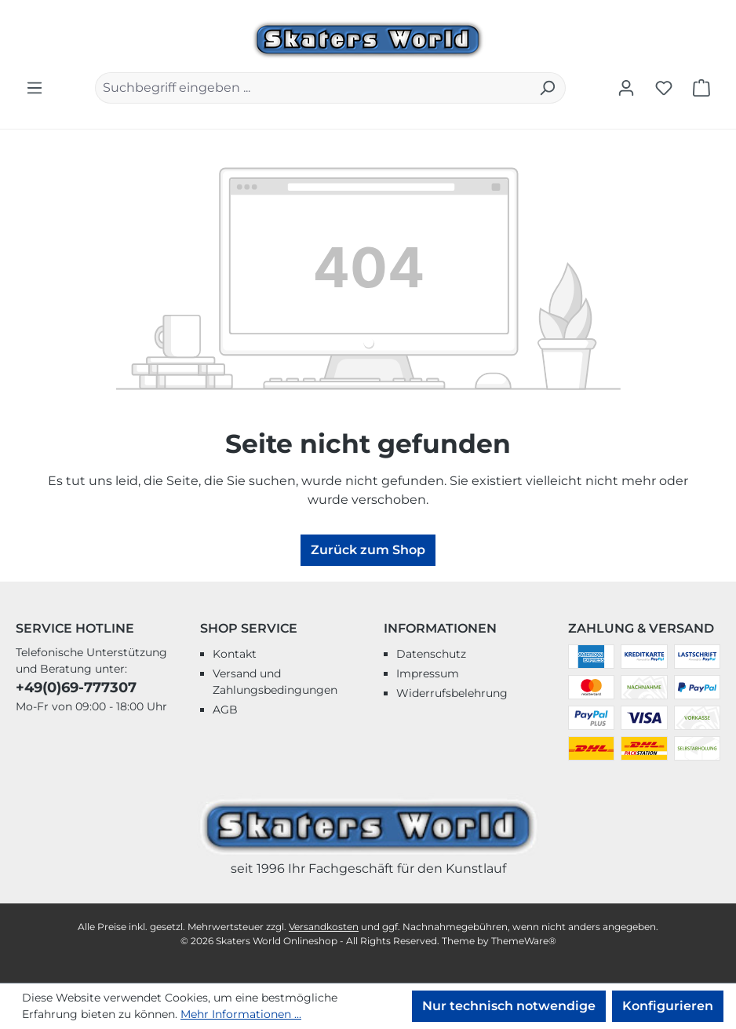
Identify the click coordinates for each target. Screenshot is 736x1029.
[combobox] (312, 88)
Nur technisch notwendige (509, 1005)
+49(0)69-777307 (76, 687)
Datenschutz (431, 654)
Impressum (427, 673)
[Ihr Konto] (626, 88)
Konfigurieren (667, 1005)
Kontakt (235, 654)
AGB (225, 709)
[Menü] (34, 88)
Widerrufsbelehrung (452, 693)
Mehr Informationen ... (240, 1014)
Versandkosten (324, 926)
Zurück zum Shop (368, 549)
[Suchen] (547, 88)
